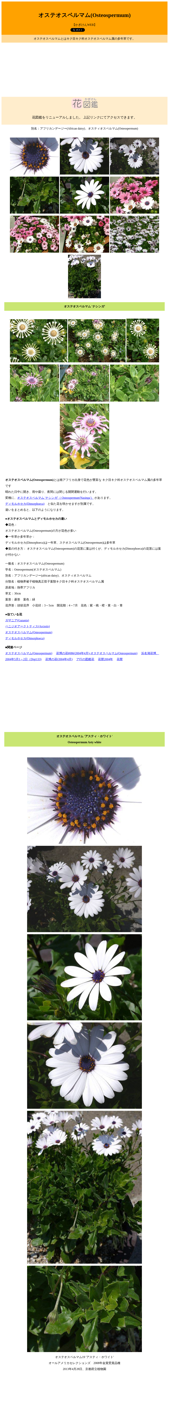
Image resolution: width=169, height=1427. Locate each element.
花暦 (120, 659)
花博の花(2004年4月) (59, 659)
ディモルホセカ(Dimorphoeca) (24, 503)
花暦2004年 (105, 659)
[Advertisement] (84, 70)
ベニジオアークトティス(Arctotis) (27, 626)
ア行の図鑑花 (85, 659)
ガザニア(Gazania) (17, 620)
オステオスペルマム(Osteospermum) (28, 632)
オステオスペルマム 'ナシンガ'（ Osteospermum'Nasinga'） (55, 497)
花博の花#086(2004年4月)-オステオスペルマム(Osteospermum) (97, 653)
